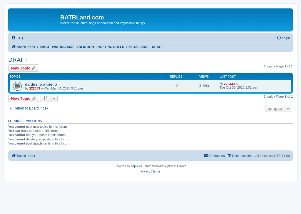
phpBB (135, 166)
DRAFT (18, 60)
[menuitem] (17, 38)
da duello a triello (41, 84)
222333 (34, 88)
